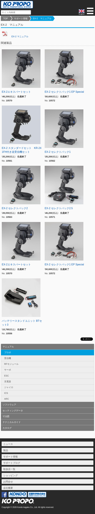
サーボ (7, 369)
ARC (6, 399)
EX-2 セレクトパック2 (15, 208)
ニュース (8, 444)
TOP (5, 18)
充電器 (7, 381)
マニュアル (8, 346)
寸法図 (6, 416)
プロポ (7, 352)
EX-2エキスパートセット (16, 91)
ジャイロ (8, 387)
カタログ (7, 428)
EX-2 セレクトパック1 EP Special (64, 91)
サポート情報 (21, 18)
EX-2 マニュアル (42, 18)
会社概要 (8, 488)
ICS (6, 393)
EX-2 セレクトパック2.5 (59, 208)
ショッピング (10, 475)
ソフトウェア (9, 404)
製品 (5, 450)
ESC (6, 375)
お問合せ (8, 481)
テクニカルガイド (12, 422)
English (82, 12)
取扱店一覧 (9, 469)
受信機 (7, 358)
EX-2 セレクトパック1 (58, 152)
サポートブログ (11, 462)
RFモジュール (11, 364)
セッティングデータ (13, 410)
